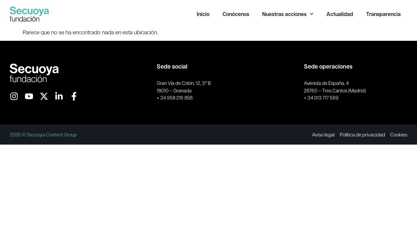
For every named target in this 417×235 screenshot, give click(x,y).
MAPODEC (195, 134)
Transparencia (383, 14)
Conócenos (236, 14)
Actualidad (339, 14)
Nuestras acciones (287, 14)
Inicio (203, 14)
